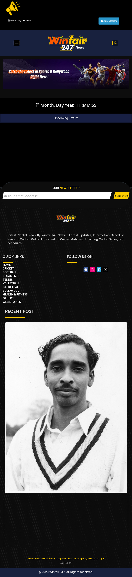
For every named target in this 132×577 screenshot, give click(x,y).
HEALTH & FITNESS (15, 294)
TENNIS (8, 279)
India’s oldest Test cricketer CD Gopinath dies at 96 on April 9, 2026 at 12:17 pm (66, 558)
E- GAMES (9, 276)
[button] (17, 43)
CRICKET (8, 268)
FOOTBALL (10, 272)
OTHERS (8, 298)
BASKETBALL (11, 287)
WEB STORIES (12, 302)
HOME (7, 265)
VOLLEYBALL (11, 283)
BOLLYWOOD (11, 290)
